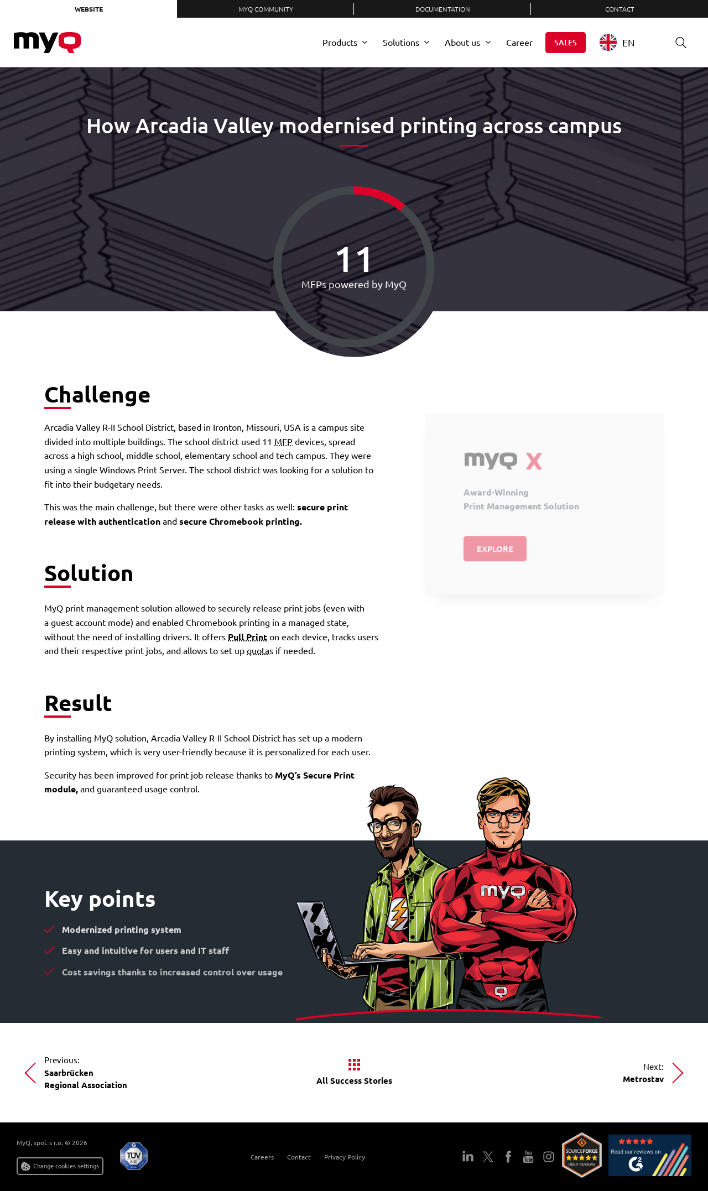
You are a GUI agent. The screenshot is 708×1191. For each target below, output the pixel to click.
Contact (619, 8)
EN (617, 42)
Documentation (442, 8)
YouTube (528, 1156)
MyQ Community (265, 8)
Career (519, 42)
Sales (565, 42)
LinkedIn (468, 1156)
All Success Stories (354, 1080)
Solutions (401, 42)
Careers (262, 1157)
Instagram (548, 1156)
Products (339, 42)
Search (677, 42)
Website (89, 8)
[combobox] (625, 42)
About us (462, 42)
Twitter (487, 1156)
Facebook (507, 1156)
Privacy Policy (344, 1157)
